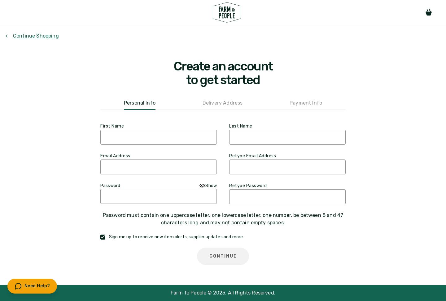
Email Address (115, 156)
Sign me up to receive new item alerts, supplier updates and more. (176, 237)
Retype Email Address (252, 156)
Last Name (240, 126)
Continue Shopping (32, 36)
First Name (112, 126)
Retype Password (248, 185)
